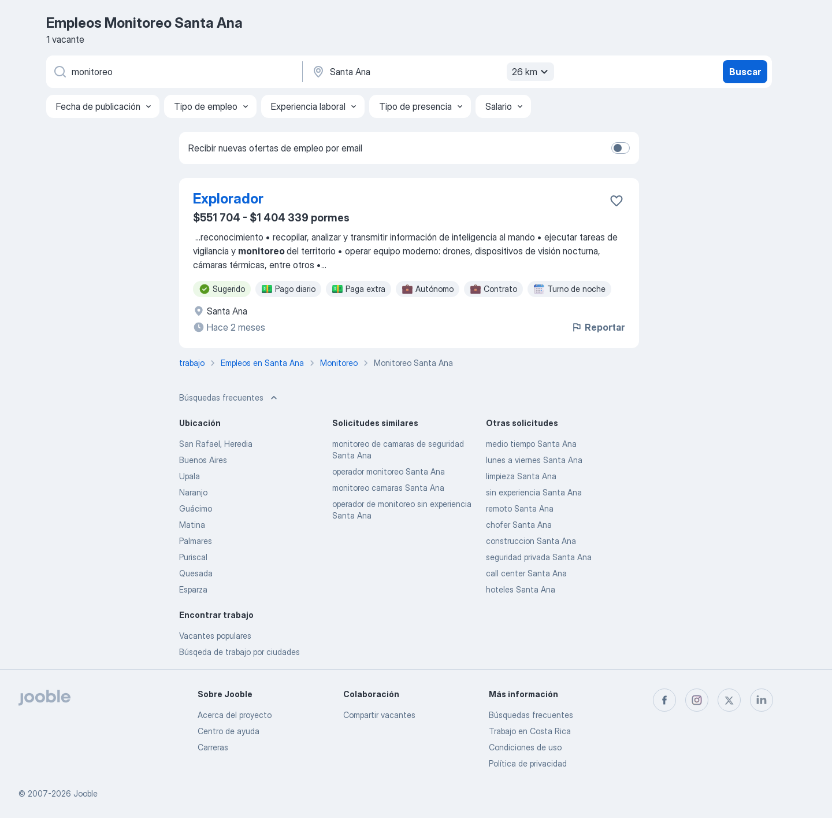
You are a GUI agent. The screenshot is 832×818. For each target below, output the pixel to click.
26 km (531, 72)
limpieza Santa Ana (521, 476)
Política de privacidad (528, 763)
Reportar (598, 327)
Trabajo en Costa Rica (530, 731)
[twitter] (729, 700)
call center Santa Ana (526, 573)
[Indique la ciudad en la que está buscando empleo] (431, 71)
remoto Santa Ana (520, 508)
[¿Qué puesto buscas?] (173, 71)
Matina (192, 525)
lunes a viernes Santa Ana (534, 460)
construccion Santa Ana (531, 541)
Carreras (213, 747)
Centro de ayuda (228, 731)
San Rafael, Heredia (215, 444)
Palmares (195, 541)
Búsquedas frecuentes (531, 715)
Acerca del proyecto (235, 715)
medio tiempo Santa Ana (531, 444)
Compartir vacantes (379, 715)
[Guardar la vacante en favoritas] (616, 200)
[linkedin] (761, 700)
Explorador (228, 198)
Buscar (745, 71)
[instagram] (696, 700)
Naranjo (193, 492)
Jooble (85, 793)
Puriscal (193, 557)
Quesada (196, 573)
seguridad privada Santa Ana (539, 557)
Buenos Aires (203, 460)
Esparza (193, 589)
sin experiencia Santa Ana (534, 492)
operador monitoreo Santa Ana (388, 471)
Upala (189, 476)
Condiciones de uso (525, 747)
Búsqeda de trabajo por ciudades (239, 652)
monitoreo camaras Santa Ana (388, 488)
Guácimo (195, 508)
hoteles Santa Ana (520, 589)
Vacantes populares (215, 636)
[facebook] (664, 700)
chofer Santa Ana (519, 525)
